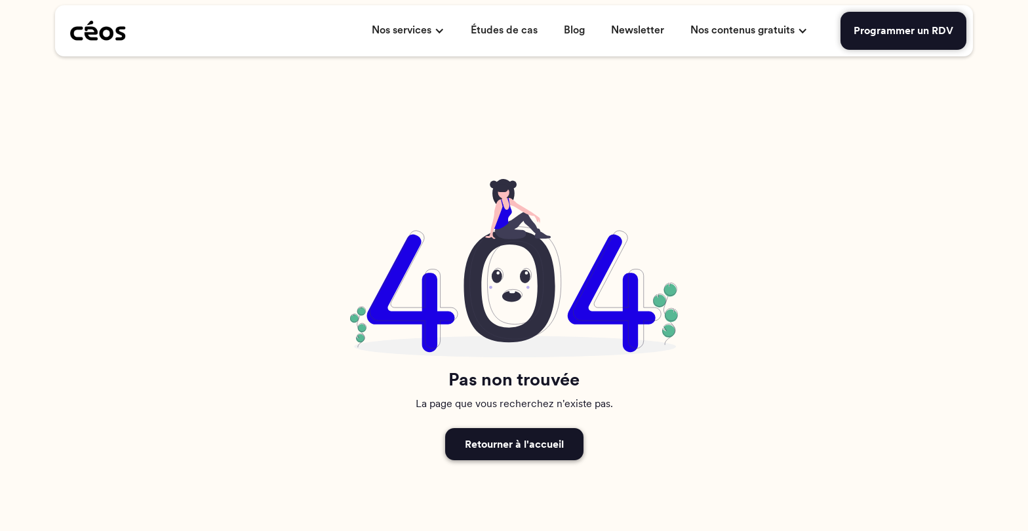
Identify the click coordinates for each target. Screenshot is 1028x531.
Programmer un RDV (903, 30)
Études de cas (504, 30)
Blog (574, 30)
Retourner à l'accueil (514, 444)
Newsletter (637, 30)
